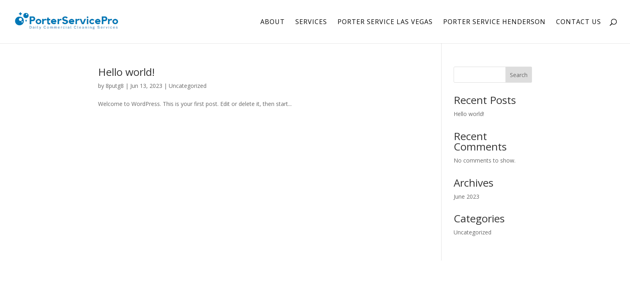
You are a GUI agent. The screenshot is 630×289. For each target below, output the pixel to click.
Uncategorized (188, 86)
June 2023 (466, 196)
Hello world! (126, 72)
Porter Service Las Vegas (385, 22)
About (272, 22)
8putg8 (115, 86)
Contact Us (578, 22)
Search (519, 75)
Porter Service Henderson (494, 22)
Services (311, 22)
